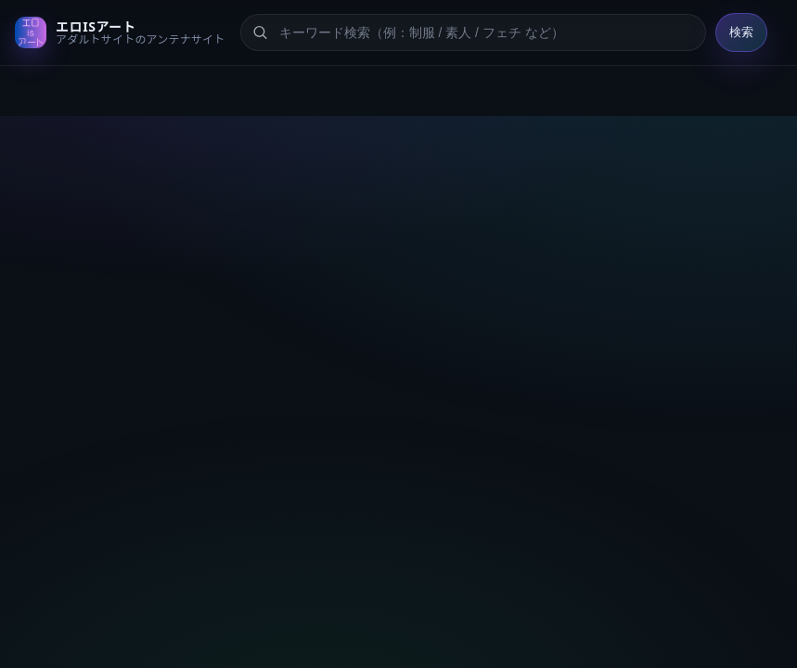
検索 (741, 32)
